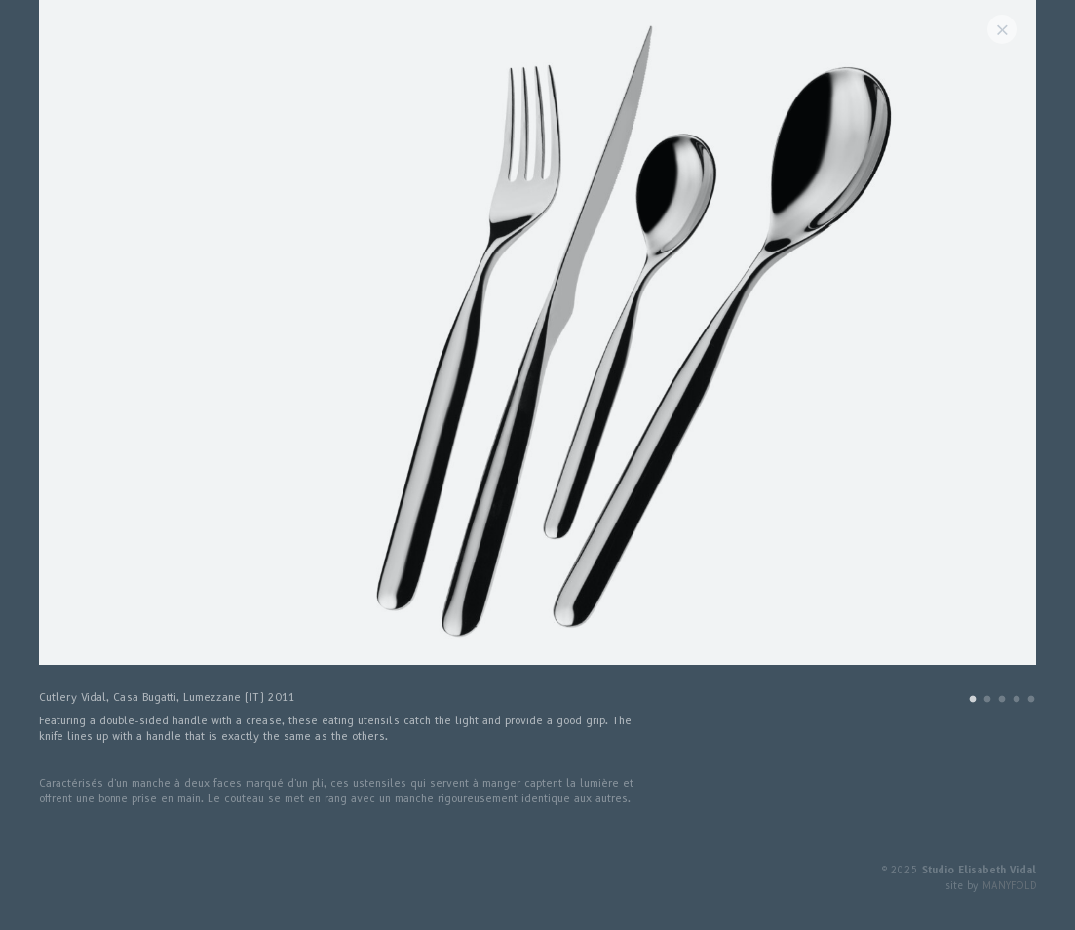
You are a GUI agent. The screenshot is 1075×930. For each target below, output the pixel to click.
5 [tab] (1031, 702)
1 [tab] (972, 702)
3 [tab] (1002, 702)
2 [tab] (987, 702)
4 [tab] (1016, 702)
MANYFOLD (1009, 885)
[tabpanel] (537, 342)
